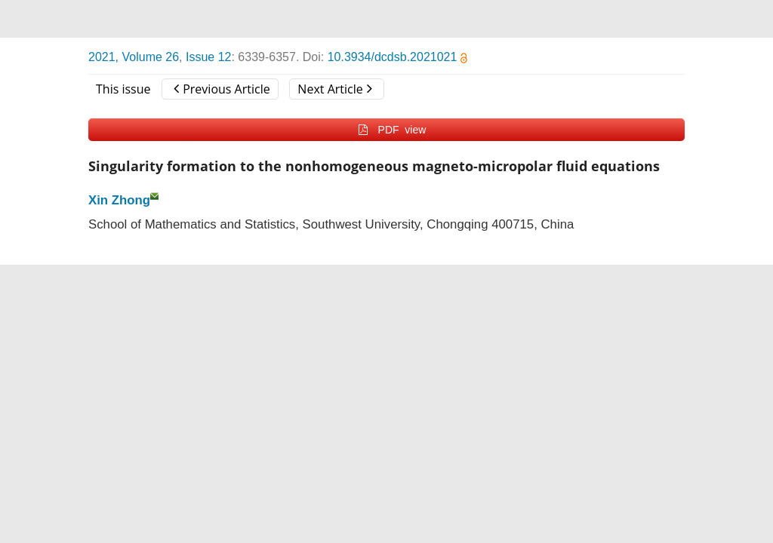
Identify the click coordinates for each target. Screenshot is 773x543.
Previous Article (221, 89)
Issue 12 (208, 57)
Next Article (334, 89)
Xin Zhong (119, 200)
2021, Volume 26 (133, 57)
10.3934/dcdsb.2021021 (397, 57)
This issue (123, 89)
